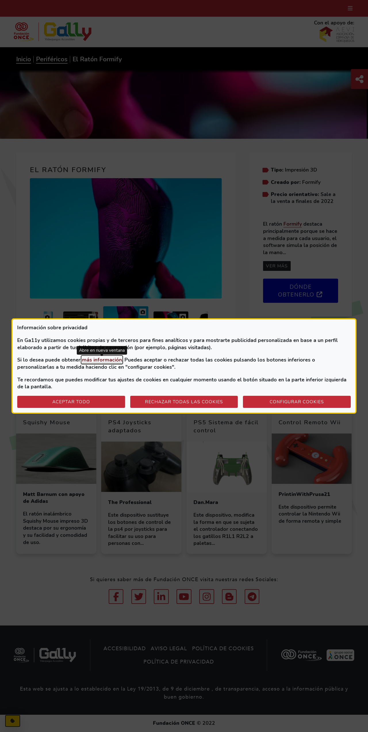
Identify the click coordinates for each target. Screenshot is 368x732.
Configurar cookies (310, 401)
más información (102, 359)
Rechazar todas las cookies (184, 402)
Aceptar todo (71, 402)
